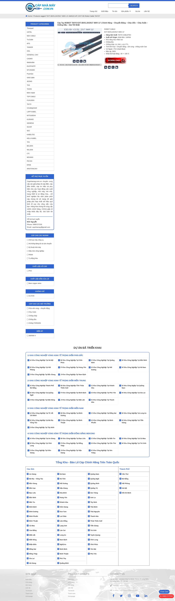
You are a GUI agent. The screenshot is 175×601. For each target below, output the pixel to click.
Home (30, 16)
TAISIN (29, 89)
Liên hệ (146, 11)
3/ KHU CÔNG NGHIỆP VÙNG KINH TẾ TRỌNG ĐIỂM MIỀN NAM (55, 408)
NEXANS (30, 157)
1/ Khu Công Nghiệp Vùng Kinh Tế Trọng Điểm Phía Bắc (55, 355)
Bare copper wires (34, 283)
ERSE (29, 165)
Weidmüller (31, 62)
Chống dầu (31, 319)
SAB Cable (30, 77)
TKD (28, 85)
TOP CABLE (31, 96)
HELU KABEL (31, 138)
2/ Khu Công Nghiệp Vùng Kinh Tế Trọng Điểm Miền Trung (56, 381)
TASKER (30, 47)
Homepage (29, 596)
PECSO (29, 161)
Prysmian (30, 74)
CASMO (29, 58)
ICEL (28, 51)
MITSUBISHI (31, 115)
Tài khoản (29, 591)
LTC (28, 153)
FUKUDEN (30, 100)
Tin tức (114, 11)
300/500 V (31, 335)
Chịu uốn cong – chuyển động (38, 308)
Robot (30, 255)
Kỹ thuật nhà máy (34, 247)
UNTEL (29, 32)
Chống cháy (32, 316)
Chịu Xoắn (31, 312)
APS (28, 43)
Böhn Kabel (31, 93)
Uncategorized (32, 108)
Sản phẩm (125, 11)
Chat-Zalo (164, 592)
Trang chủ (93, 11)
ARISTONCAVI (32, 169)
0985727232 (166, 596)
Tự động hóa (32, 258)
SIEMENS (30, 123)
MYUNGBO (31, 70)
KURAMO (30, 119)
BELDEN (30, 146)
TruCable (30, 40)
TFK (28, 142)
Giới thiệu (104, 11)
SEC (28, 131)
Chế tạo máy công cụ (35, 240)
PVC (29, 271)
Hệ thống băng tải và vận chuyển (39, 243)
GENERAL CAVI (32, 55)
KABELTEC (31, 134)
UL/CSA (30, 296)
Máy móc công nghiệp (35, 251)
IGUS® (29, 127)
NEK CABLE (31, 36)
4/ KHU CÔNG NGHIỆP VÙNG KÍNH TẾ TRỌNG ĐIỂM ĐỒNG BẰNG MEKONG (61, 433)
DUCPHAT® (31, 66)
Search (134, 5)
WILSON (30, 150)
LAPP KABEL (31, 112)
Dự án (137, 11)
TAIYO (29, 104)
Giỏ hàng (29, 585)
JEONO (29, 81)
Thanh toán (29, 593)
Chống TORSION (34, 323)
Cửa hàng (29, 582)
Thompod (30, 28)
